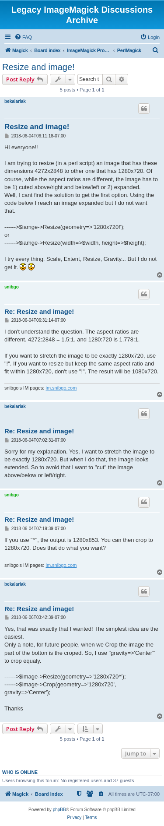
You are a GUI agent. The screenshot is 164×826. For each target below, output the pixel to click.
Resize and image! (38, 67)
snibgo (11, 287)
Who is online (20, 772)
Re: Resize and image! (39, 311)
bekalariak (15, 101)
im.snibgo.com (61, 387)
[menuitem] (23, 37)
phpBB (59, 809)
